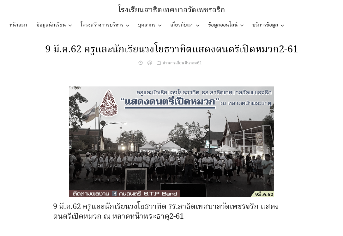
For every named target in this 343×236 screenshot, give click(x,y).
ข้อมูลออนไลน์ (223, 25)
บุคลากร (147, 25)
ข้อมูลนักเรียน (51, 25)
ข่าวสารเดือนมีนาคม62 (182, 63)
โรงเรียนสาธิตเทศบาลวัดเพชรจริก (171, 10)
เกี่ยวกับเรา (182, 25)
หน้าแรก (18, 25)
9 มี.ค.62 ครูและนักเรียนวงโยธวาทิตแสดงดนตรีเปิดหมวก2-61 (171, 49)
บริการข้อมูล (265, 25)
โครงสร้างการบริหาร (102, 25)
